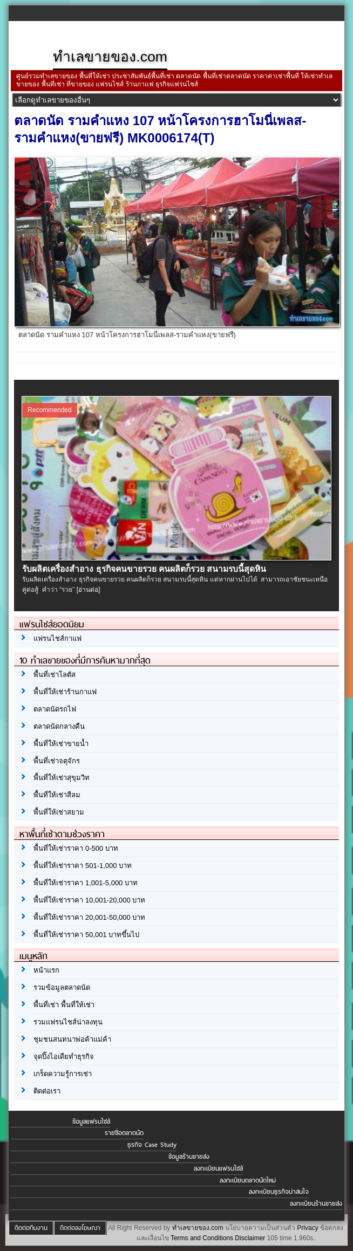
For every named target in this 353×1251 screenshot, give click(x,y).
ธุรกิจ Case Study (151, 1144)
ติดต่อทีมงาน (31, 1227)
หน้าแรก (46, 970)
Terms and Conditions (202, 1238)
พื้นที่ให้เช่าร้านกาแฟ (65, 692)
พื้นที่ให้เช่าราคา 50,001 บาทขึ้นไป (86, 935)
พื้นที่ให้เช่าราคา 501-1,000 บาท (82, 866)
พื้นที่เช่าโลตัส (54, 675)
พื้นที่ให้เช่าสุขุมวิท (61, 778)
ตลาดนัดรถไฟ (54, 709)
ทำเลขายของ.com (197, 1228)
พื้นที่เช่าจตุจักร (56, 761)
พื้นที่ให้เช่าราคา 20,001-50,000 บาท (89, 917)
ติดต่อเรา (46, 1091)
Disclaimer (250, 1238)
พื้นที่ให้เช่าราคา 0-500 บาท (75, 848)
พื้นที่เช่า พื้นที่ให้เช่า (63, 1005)
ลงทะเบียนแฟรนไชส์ (218, 1168)
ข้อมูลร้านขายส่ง (188, 1156)
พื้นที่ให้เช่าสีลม (56, 795)
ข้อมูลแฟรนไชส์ (91, 1121)
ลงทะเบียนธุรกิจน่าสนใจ (279, 1191)
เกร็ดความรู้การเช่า (62, 1074)
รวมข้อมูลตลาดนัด (61, 987)
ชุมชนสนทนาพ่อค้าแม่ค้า (72, 1039)
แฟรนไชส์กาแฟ (57, 638)
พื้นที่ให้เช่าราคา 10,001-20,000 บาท (89, 900)
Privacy (307, 1228)
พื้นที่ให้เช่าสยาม (58, 812)
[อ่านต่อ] (88, 589)
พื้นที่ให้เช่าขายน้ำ (61, 744)
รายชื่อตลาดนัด (124, 1132)
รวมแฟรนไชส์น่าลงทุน (68, 1022)
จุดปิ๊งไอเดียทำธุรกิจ (63, 1056)
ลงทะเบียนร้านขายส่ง (316, 1203)
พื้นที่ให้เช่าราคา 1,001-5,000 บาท (85, 883)
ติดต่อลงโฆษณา (80, 1227)
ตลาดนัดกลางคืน (59, 726)
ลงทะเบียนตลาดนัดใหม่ (248, 1180)
